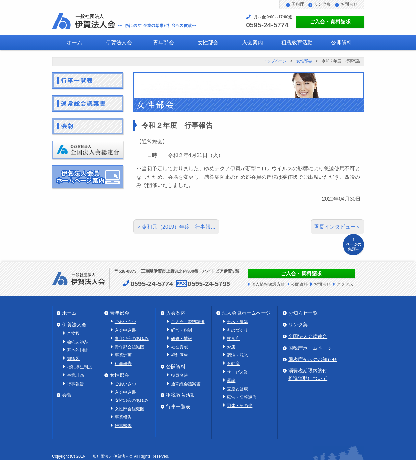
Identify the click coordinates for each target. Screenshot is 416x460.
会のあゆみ (77, 341)
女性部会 (208, 42)
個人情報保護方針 (268, 284)
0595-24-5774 (267, 25)
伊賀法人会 (119, 42)
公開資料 (341, 42)
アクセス (344, 284)
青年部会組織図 (129, 347)
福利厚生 (179, 355)
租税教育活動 (297, 42)
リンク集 (322, 4)
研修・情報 (181, 338)
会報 (67, 395)
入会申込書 (125, 330)
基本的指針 (77, 350)
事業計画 (75, 375)
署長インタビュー (335, 227)
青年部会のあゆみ (132, 338)
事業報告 (123, 417)
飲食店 (233, 338)
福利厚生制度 (79, 366)
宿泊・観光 (237, 355)
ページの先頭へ (353, 244)
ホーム (74, 42)
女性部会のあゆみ (132, 400)
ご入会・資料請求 (330, 21)
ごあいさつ (125, 321)
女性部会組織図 (129, 408)
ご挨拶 (73, 333)
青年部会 (163, 42)
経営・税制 (181, 330)
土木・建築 (237, 321)
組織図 (73, 358)
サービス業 (237, 372)
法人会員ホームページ (246, 313)
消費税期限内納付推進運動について (307, 374)
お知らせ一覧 (303, 313)
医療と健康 (237, 389)
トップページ (275, 61)
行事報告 (75, 383)
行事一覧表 (178, 406)
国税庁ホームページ (310, 348)
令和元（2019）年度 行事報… (179, 227)
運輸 (231, 380)
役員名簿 (179, 375)
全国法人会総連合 (307, 336)
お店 (231, 347)
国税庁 (298, 4)
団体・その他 (239, 405)
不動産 (233, 363)
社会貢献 (179, 347)
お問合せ (349, 4)
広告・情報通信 (241, 397)
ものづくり (237, 330)
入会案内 (252, 42)
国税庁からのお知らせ (312, 359)
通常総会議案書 (186, 383)
